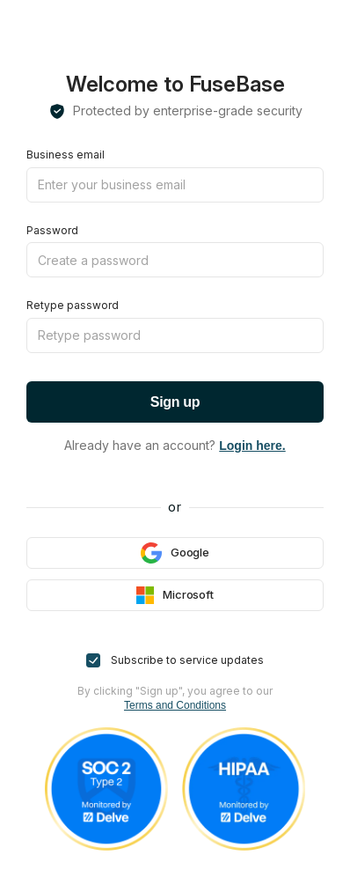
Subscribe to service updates (175, 660)
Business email (65, 154)
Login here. (252, 445)
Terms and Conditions (175, 705)
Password (52, 230)
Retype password (72, 305)
